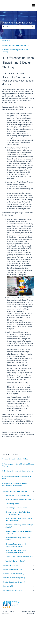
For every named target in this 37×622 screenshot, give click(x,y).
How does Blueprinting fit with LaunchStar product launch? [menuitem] (16, 551)
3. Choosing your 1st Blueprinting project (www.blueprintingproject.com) (14, 484)
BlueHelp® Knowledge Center (17, 22)
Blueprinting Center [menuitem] (12, 504)
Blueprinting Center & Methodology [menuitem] (15, 491)
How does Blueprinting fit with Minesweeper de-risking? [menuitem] (16, 545)
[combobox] (16, 27)
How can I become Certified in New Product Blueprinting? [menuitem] (18, 513)
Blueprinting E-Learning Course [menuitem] (16, 508)
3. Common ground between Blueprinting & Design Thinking (18, 465)
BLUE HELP (6, 41)
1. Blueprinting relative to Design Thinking (15, 459)
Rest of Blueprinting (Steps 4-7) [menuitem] (14, 582)
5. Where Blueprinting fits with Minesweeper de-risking (17, 477)
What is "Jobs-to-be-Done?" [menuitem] (15, 561)
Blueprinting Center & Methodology (14, 45)
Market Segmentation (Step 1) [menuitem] (13, 569)
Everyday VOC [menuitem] (8, 586)
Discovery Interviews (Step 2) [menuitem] (13, 574)
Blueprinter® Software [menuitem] (11, 565)
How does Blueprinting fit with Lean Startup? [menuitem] (18, 539)
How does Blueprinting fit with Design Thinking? (15, 51)
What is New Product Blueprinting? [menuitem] (17, 495)
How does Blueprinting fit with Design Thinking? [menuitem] (19, 532)
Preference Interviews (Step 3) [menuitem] (14, 578)
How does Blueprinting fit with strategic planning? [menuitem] (19, 526)
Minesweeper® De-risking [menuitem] (12, 590)
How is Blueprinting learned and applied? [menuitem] (20, 500)
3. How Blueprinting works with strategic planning (17, 471)
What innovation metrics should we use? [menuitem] (19, 557)
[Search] (33, 27)
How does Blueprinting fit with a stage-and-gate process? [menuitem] (19, 519)
